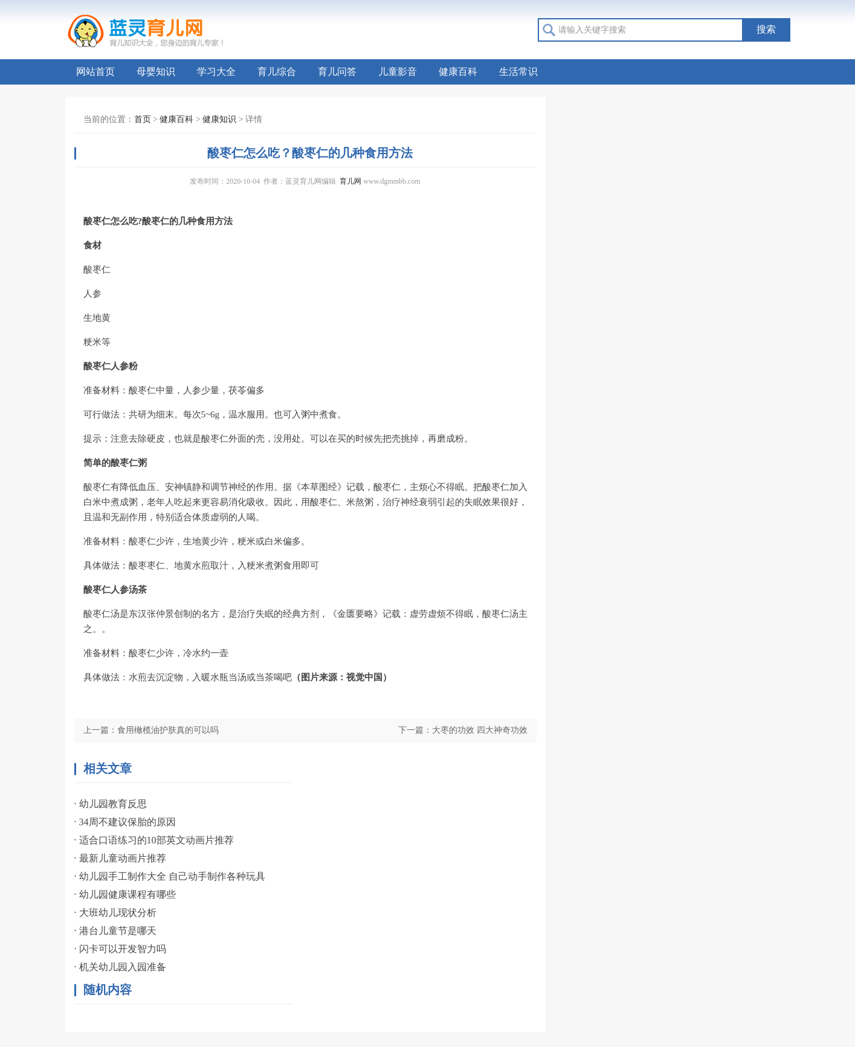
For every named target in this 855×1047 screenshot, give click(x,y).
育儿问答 (337, 71)
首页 (142, 119)
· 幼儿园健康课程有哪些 (125, 894)
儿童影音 (397, 71)
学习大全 (216, 71)
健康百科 (458, 71)
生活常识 (518, 71)
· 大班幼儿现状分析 (115, 912)
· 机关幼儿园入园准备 (120, 967)
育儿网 (350, 181)
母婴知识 (156, 71)
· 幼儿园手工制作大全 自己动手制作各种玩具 (169, 876)
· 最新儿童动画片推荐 (120, 858)
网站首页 (95, 71)
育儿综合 (276, 71)
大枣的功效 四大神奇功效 (480, 730)
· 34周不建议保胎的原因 (125, 822)
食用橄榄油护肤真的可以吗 (168, 730)
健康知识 (219, 119)
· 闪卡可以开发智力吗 (120, 949)
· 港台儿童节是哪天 (115, 931)
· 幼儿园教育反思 (110, 804)
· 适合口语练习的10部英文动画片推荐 (154, 840)
